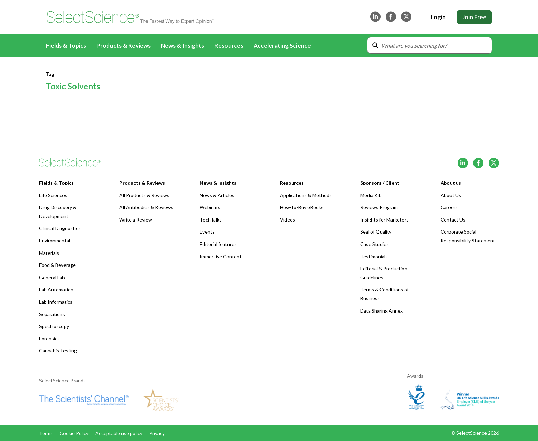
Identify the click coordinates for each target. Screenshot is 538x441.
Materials (49, 253)
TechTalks (211, 220)
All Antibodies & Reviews (146, 207)
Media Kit (370, 195)
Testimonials (374, 256)
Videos (287, 220)
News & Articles (217, 195)
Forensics (49, 338)
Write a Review (135, 220)
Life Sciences (53, 195)
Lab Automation (56, 289)
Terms (46, 433)
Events (207, 232)
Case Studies (374, 244)
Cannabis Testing (58, 350)
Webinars (210, 207)
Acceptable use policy (118, 433)
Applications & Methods (306, 195)
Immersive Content (221, 256)
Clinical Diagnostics (60, 228)
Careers (449, 207)
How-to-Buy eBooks (302, 207)
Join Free (474, 17)
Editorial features (218, 244)
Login (438, 17)
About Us (451, 195)
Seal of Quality (375, 232)
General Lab (52, 277)
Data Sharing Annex (381, 311)
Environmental (54, 241)
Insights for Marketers (384, 220)
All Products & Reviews (144, 195)
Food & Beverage (57, 265)
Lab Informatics (55, 302)
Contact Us (453, 220)
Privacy (157, 433)
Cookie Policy (74, 433)
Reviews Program (379, 207)
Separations (52, 314)
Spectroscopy (54, 326)
